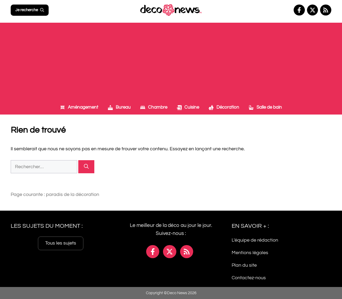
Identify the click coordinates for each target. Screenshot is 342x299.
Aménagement (79, 107)
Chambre (153, 107)
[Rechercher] (86, 166)
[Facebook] (299, 10)
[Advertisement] (171, 60)
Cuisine (188, 107)
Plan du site (244, 264)
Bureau (119, 107)
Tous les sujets (60, 243)
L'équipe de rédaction (255, 240)
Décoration (224, 107)
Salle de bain (265, 107)
